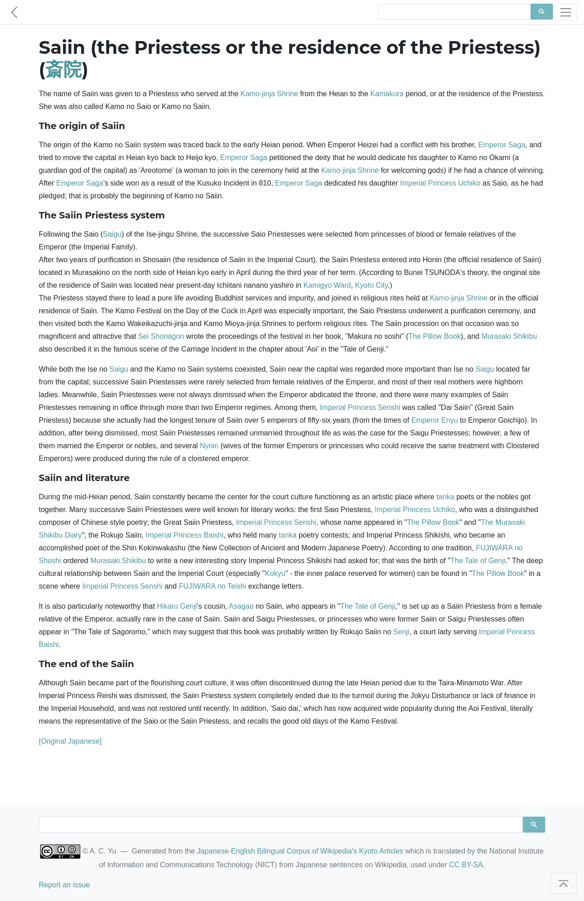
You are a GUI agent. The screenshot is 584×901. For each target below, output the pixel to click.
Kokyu (275, 573)
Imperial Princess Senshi (360, 407)
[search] (453, 12)
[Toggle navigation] (566, 12)
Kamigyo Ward (327, 285)
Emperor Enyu (434, 420)
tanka (445, 497)
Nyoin (209, 446)
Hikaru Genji (177, 606)
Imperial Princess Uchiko (440, 183)
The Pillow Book (434, 336)
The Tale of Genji (478, 560)
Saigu (112, 234)
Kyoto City (371, 285)
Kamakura (387, 94)
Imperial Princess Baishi (185, 535)
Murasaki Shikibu (509, 336)
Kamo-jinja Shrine (269, 94)
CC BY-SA (466, 865)
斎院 (63, 69)
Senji (401, 632)
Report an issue (64, 885)
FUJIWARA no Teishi (212, 586)
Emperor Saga (501, 145)
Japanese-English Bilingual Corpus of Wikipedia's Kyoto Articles (300, 851)
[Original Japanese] (70, 741)
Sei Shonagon (161, 336)
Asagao (241, 606)
